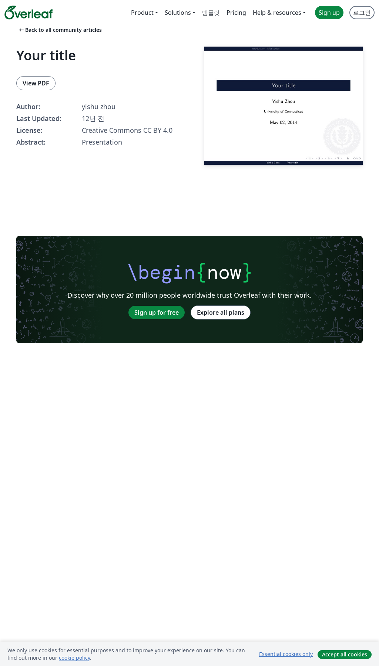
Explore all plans (220, 312)
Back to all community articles (60, 29)
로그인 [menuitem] (362, 13)
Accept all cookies (344, 654)
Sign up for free (156, 312)
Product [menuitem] (142, 13)
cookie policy (74, 657)
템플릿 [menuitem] (211, 13)
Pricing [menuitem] (236, 13)
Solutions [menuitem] (178, 13)
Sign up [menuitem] (329, 13)
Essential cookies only (286, 653)
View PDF (36, 83)
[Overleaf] (28, 12)
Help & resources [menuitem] (277, 13)
